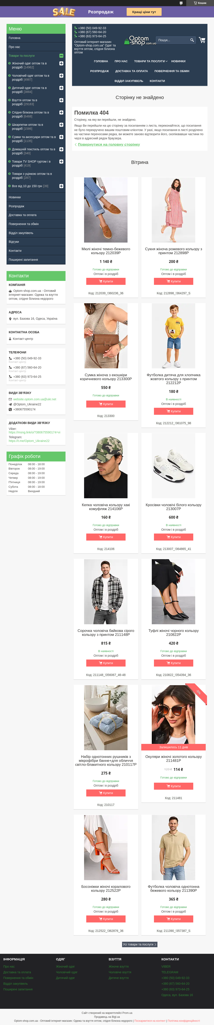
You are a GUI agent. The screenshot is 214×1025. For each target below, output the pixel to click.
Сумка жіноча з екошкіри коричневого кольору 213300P (106, 377)
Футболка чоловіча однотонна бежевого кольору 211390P (173, 889)
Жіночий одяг (65, 966)
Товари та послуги (149, 61)
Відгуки (14, 241)
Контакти (157, 81)
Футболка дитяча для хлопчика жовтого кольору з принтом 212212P (173, 379)
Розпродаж (99, 71)
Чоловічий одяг (67, 972)
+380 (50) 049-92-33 (175, 978)
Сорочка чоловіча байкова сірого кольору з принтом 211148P (106, 633)
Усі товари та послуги (138, 944)
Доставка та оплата (131, 71)
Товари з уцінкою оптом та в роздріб (32, 175)
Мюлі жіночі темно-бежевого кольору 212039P (106, 251)
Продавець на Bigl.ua (107, 1016)
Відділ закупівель (129, 81)
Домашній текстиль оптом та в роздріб (33, 151)
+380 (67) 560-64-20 (175, 983)
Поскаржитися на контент (150, 1020)
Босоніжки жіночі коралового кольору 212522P (105, 889)
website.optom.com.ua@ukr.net (34, 399)
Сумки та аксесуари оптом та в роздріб (34, 139)
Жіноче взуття (119, 966)
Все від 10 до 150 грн (27, 186)
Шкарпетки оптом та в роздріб (27, 126)
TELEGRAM (169, 972)
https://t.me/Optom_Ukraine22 (29, 441)
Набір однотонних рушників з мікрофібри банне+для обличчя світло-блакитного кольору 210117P (105, 761)
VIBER (166, 966)
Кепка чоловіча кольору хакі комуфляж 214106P (106, 507)
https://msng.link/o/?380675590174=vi (34, 432)
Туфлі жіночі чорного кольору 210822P (173, 633)
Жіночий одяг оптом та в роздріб (29, 65)
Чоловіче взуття (120, 972)
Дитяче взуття (119, 978)
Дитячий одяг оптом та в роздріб (29, 90)
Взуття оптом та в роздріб (24, 102)
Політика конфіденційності (184, 1020)
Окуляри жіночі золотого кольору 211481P (173, 759)
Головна (101, 61)
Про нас (121, 61)
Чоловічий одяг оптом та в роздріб (30, 77)
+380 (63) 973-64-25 (175, 989)
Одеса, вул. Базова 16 (177, 995)
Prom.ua (127, 1012)
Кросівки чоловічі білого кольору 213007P (173, 507)
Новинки (178, 61)
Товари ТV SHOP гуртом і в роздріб (31, 163)
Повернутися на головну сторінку (109, 144)
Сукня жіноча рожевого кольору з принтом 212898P (173, 251)
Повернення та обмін (171, 71)
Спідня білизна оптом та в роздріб (30, 114)
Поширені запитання (23, 259)
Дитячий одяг (65, 978)
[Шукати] (192, 40)
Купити (108, 281)
